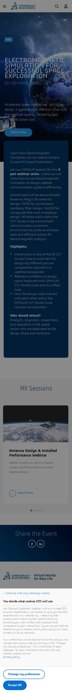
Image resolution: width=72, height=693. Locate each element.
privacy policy (11, 657)
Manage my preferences (24, 674)
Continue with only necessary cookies (28, 593)
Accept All (15, 685)
